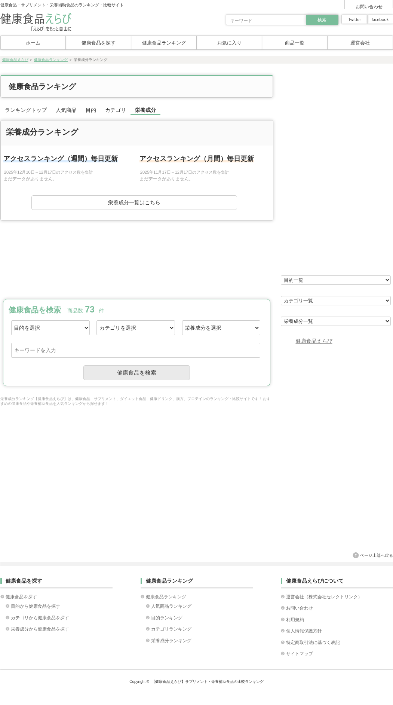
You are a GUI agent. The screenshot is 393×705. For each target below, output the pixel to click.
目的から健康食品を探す (35, 606)
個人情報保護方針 (304, 631)
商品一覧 (294, 43)
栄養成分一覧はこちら (134, 203)
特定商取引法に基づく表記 (313, 642)
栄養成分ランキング (171, 640)
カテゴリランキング (171, 629)
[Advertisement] (136, 259)
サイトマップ (299, 653)
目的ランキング (166, 617)
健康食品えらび (15, 60)
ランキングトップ (26, 110)
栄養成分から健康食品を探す (40, 629)
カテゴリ (115, 110)
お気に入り (229, 43)
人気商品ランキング (171, 606)
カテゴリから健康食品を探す (40, 617)
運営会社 (360, 43)
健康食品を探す (99, 43)
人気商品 (66, 110)
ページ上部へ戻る (376, 555)
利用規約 (295, 619)
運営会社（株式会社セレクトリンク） (324, 596)
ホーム (33, 43)
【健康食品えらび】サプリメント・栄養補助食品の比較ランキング (207, 682)
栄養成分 (145, 110)
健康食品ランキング (164, 43)
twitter (354, 19)
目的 (91, 110)
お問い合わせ (369, 6)
